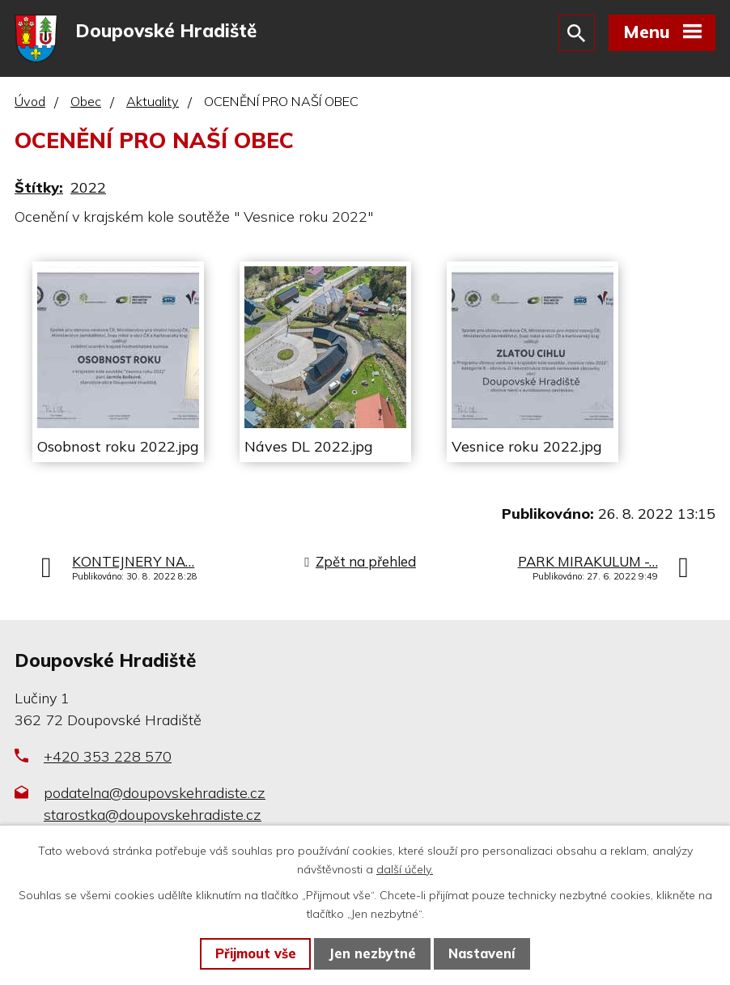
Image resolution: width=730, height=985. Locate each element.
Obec (85, 103)
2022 (88, 188)
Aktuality (152, 103)
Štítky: (39, 188)
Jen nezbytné (372, 953)
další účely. (404, 869)
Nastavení (481, 953)
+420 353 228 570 (108, 757)
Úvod (30, 103)
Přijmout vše (255, 953)
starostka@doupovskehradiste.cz (152, 815)
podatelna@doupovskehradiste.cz (154, 793)
